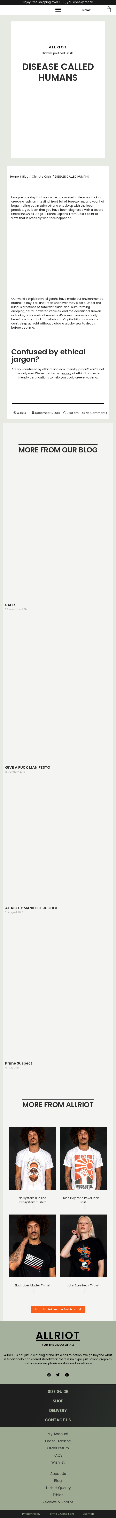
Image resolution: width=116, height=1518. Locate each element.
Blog (25, 177)
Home (14, 177)
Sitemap (88, 1514)
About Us (58, 1473)
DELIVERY (58, 1410)
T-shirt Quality (58, 1487)
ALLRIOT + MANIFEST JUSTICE (31, 907)
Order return (58, 1448)
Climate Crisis (42, 177)
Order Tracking (58, 1441)
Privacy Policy (31, 1514)
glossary (65, 373)
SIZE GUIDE (58, 1391)
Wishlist (58, 1462)
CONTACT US (58, 1420)
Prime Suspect (18, 1063)
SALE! (10, 604)
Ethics (58, 1494)
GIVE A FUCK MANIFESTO (27, 767)
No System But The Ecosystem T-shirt (32, 1200)
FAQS (58, 1455)
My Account (58, 1433)
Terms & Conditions (61, 1514)
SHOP (86, 9)
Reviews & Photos (58, 1502)
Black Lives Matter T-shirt (33, 1285)
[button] (58, 9)
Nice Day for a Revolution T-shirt (83, 1200)
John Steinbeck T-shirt (83, 1285)
